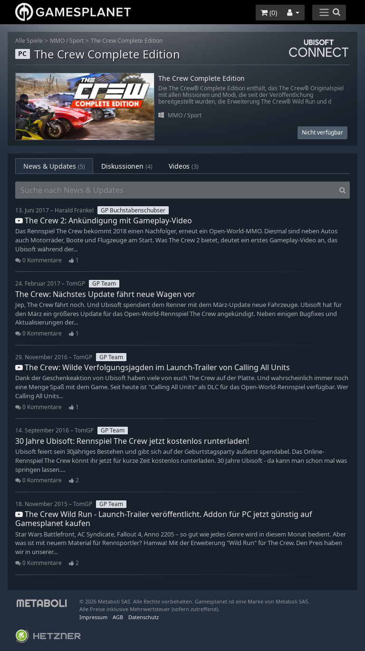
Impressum (93, 617)
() (268, 12)
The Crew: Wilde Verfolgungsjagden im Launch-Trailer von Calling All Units (152, 367)
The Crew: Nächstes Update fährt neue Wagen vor (105, 294)
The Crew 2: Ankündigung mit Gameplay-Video (103, 220)
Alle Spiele (29, 40)
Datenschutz (143, 617)
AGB (118, 617)
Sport (76, 40)
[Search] (342, 190)
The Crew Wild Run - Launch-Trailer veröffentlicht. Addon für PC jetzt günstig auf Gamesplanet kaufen (163, 518)
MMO (57, 40)
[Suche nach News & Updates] (175, 190)
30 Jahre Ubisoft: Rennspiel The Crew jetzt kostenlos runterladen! (132, 441)
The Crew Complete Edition (127, 40)
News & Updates (54, 166)
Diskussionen (127, 166)
